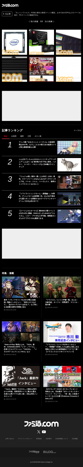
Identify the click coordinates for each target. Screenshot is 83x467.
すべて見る (77, 130)
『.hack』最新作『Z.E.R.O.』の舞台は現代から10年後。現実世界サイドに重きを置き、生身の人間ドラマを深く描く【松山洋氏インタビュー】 (21, 392)
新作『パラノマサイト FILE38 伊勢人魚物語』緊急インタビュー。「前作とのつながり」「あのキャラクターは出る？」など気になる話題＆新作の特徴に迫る (21, 303)
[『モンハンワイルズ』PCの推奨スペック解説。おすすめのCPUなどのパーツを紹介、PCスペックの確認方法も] (14, 42)
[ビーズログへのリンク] (49, 452)
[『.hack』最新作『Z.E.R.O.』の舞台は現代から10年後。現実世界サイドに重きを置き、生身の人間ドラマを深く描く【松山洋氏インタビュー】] (21, 376)
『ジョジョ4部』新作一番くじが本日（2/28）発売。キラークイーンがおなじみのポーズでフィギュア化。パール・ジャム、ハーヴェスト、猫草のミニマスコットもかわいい (37, 180)
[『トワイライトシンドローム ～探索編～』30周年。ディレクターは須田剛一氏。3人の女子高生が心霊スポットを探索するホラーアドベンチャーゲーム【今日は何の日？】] (69, 199)
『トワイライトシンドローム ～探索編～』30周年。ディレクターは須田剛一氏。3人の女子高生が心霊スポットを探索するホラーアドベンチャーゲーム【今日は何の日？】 (37, 197)
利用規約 (39, 439)
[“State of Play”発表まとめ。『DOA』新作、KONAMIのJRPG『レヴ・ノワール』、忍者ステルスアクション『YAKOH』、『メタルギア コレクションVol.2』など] (21, 331)
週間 (22, 136)
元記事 (7, 14)
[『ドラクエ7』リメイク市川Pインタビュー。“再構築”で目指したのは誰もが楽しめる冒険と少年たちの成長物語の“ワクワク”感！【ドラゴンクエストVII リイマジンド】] (62, 331)
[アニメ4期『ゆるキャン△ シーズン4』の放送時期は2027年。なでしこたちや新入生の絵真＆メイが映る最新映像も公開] (69, 147)
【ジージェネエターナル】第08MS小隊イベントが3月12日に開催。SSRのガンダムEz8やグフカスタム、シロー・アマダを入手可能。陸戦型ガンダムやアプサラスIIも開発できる (37, 214)
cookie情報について (61, 439)
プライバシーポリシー (25, 439)
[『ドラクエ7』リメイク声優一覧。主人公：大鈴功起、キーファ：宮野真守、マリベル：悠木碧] (62, 287)
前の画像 (34, 21)
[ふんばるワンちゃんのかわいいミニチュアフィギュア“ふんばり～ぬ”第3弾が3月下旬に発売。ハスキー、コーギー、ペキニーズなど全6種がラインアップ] (69, 164)
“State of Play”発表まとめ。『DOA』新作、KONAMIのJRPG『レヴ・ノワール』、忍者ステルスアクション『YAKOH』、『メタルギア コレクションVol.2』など (20, 348)
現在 (5, 136)
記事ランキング (12, 130)
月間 (29, 136)
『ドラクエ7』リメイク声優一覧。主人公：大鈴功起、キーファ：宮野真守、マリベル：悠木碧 (62, 302)
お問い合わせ (9, 439)
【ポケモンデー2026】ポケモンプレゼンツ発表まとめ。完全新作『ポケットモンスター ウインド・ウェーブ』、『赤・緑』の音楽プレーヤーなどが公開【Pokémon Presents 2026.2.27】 (62, 393)
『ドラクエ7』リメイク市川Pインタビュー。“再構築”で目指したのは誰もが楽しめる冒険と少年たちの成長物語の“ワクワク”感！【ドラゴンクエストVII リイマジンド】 (62, 348)
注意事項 (48, 439)
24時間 (13, 136)
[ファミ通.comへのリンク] (10, 5)
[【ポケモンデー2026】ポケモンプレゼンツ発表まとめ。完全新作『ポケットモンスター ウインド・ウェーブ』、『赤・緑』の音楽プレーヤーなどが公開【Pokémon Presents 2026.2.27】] (62, 376)
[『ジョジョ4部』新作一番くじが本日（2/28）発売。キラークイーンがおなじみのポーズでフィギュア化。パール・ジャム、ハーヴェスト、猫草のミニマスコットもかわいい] (69, 182)
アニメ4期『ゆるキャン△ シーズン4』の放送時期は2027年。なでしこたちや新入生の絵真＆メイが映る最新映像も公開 (37, 144)
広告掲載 (75, 439)
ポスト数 (38, 136)
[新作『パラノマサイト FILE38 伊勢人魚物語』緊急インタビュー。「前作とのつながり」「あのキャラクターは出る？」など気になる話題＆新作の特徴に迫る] (21, 287)
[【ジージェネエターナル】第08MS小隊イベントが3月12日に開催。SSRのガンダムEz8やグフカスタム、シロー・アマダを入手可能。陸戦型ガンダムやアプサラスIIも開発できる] (69, 216)
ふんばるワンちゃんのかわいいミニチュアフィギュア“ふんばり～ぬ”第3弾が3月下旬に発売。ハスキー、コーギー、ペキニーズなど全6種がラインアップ (37, 163)
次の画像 (48, 21)
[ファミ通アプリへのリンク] (34, 452)
